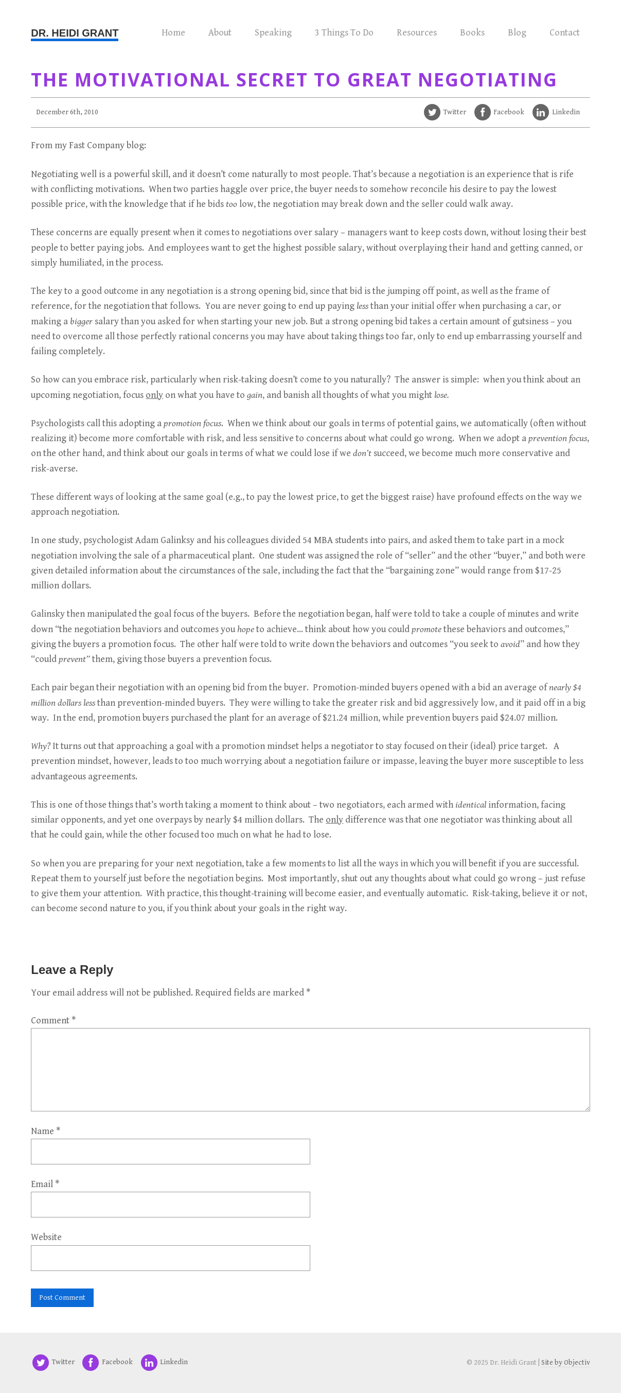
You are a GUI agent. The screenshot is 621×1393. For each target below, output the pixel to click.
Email (45, 1184)
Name (45, 1131)
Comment (53, 1020)
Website (46, 1237)
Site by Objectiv (565, 1363)
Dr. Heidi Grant (74, 33)
